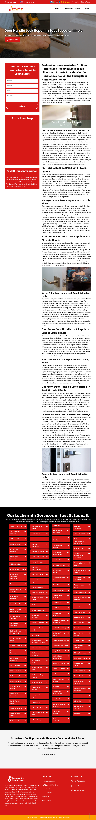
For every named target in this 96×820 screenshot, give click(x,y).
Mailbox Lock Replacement (57, 657)
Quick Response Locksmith (79, 579)
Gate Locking (36, 702)
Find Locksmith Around (36, 661)
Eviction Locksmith (38, 623)
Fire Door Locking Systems (37, 676)
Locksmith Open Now (60, 645)
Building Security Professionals (15, 632)
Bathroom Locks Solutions (15, 590)
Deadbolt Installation (17, 708)
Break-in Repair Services (15, 617)
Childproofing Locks (16, 676)
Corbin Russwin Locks (15, 702)
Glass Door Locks (37, 707)
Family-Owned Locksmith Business (38, 641)
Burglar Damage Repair (15, 639)
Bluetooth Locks (15, 604)
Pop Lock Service (80, 548)
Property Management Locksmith (78, 556)
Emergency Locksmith (35, 616)
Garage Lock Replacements (36, 696)
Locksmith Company (59, 628)
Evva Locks (35, 635)
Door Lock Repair (37, 574)
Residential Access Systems (80, 598)
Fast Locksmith (36, 648)
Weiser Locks (78, 696)
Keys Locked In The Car (59, 579)
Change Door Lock (16, 671)
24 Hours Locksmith (16, 526)
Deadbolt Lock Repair (15, 715)
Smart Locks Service (81, 658)
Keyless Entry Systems (57, 571)
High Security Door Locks (38, 714)
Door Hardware (37, 539)
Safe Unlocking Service (79, 634)
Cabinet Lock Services (14, 652)
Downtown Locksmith (38, 592)
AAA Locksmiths (15, 544)
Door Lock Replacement (36, 581)
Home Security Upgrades (57, 546)
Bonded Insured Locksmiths (15, 610)
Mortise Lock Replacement (57, 693)
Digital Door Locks (16, 721)
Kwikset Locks (57, 585)
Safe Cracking (79, 622)
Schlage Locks (79, 640)
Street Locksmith (79, 671)
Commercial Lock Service (16, 687)
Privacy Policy (46, 800)
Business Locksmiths (17, 646)
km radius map (22, 142)
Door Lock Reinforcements (37, 568)
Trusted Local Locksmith (78, 682)
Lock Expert (57, 603)
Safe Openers (78, 628)
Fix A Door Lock (37, 682)
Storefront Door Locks (79, 664)
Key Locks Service (59, 565)
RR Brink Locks (79, 617)
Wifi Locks (77, 701)
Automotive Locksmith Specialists (14, 577)
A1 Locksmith (14, 539)
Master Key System (59, 668)
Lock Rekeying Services (57, 614)
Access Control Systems (15, 550)
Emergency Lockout (38, 610)
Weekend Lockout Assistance (80, 690)
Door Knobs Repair (38, 551)
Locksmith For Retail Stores (59, 634)
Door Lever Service (38, 557)
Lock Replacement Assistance (59, 621)
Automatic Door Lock (17, 569)
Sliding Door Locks (80, 653)
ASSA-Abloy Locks (16, 564)
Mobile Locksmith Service (58, 680)
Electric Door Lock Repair (38, 599)
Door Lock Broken (37, 562)
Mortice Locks (57, 686)
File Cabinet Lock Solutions (37, 654)
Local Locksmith (58, 590)
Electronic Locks (37, 605)
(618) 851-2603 (12, 40)
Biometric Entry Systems (15, 597)
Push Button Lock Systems (80, 571)
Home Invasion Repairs (58, 539)
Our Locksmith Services (71, 9)
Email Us (77, 786)
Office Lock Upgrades (56, 713)
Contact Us (87, 9)
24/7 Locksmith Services (15, 533)
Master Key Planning (59, 663)
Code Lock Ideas (15, 681)
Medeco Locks (57, 674)
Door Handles (36, 534)
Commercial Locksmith (14, 695)
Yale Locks (77, 714)
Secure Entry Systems (78, 647)
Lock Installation (58, 608)
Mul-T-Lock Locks (58, 699)
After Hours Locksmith (14, 558)
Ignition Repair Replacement (57, 553)
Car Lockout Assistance (14, 659)
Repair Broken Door (80, 592)
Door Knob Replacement (36, 545)
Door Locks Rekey (37, 587)
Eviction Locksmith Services (38, 629)
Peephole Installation (81, 534)
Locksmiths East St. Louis (48, 817)
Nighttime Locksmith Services (59, 705)
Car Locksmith (15, 665)
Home (57, 9)
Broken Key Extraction (14, 625)
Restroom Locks (79, 612)
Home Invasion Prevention (58, 532)
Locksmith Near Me (59, 640)
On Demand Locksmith (57, 720)
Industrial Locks (58, 560)
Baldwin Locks (15, 584)
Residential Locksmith (78, 606)
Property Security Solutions (80, 564)
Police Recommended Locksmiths (79, 541)
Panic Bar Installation (77, 527)
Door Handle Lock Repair (37, 527)
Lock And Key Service (57, 596)
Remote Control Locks (79, 586)
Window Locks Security (78, 707)
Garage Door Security (36, 689)
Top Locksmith (79, 676)
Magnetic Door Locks (60, 651)
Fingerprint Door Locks (37, 669)
